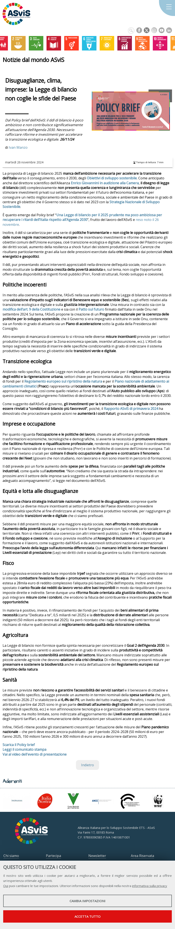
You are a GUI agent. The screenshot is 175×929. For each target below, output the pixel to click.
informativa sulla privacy (149, 886)
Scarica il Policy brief (19, 744)
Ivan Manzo (18, 147)
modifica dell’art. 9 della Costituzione (31, 309)
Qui (5, 886)
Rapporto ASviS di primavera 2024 (131, 408)
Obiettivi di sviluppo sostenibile (112, 178)
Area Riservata (142, 855)
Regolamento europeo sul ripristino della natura (63, 381)
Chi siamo (11, 855)
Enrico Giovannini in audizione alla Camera (105, 183)
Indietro (87, 765)
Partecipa (53, 855)
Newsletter (97, 855)
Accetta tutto (87, 916)
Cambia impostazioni (87, 901)
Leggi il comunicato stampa (24, 749)
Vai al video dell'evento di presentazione (35, 754)
